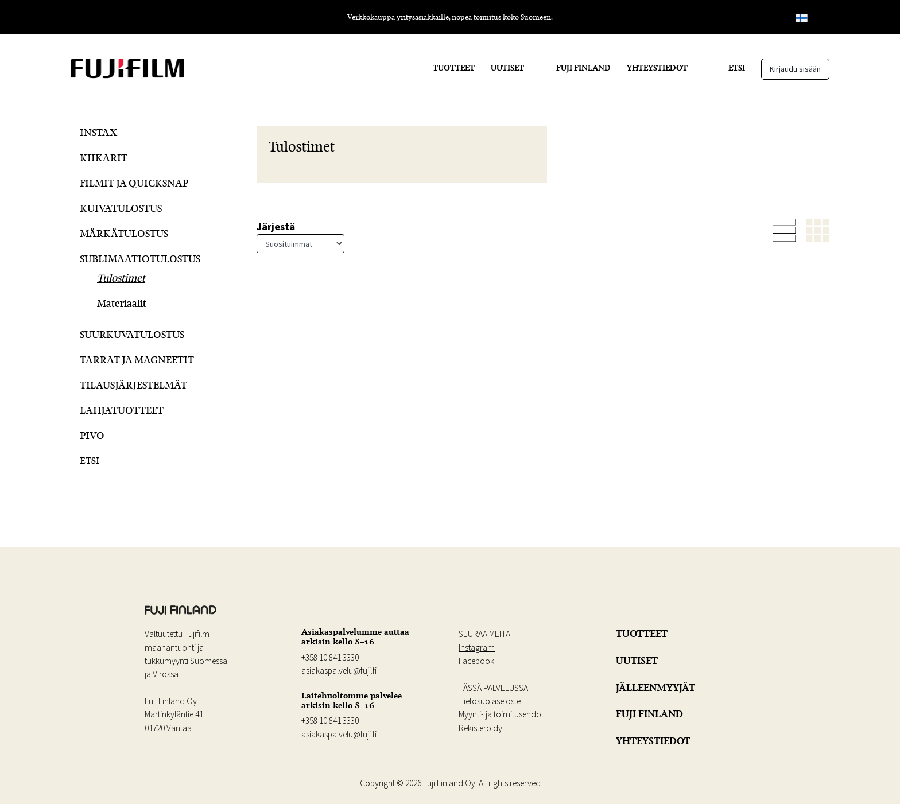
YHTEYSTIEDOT (657, 67)
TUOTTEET (454, 67)
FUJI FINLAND (583, 67)
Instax (98, 132)
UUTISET (507, 67)
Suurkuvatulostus (132, 334)
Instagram (477, 647)
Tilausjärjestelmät (133, 384)
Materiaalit (121, 303)
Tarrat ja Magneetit (137, 359)
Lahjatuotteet (122, 410)
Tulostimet (121, 278)
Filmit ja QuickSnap (134, 182)
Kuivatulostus (121, 208)
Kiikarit (103, 157)
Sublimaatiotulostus (140, 258)
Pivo (92, 435)
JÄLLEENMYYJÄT (655, 687)
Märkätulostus (124, 233)
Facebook (476, 660)
